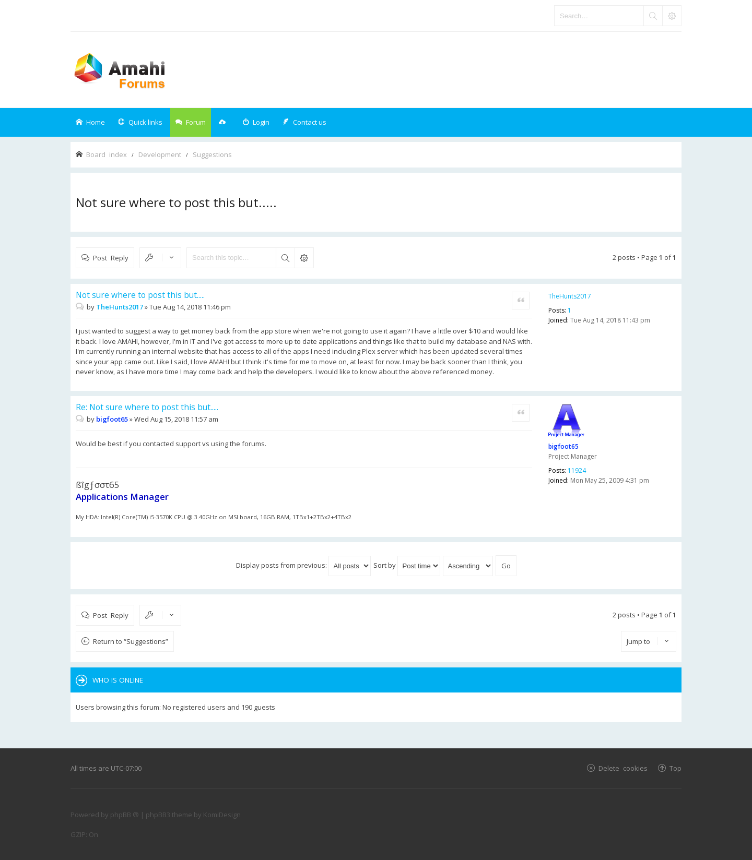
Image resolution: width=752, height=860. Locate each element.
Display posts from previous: (303, 565)
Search (285, 258)
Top (675, 768)
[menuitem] (256, 122)
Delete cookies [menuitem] (623, 768)
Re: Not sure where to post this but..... (147, 407)
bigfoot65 (563, 446)
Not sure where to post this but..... (176, 202)
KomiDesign (222, 814)
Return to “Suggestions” (130, 641)
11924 (577, 470)
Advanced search (304, 258)
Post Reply (110, 257)
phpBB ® (124, 814)
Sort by (406, 565)
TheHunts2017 (569, 296)
